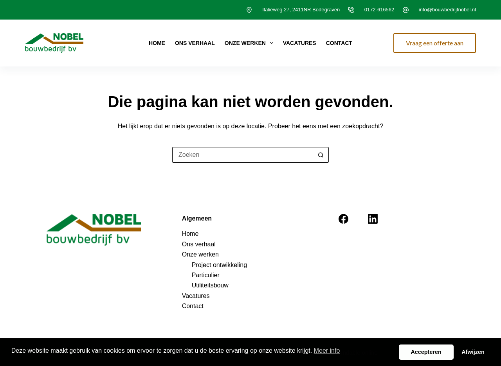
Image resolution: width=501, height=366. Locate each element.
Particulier (206, 275)
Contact (339, 43)
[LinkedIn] (373, 219)
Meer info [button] (327, 350)
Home (157, 43)
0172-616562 (379, 10)
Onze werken (250, 43)
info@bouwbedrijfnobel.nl (447, 10)
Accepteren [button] (426, 352)
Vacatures (299, 43)
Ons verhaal (195, 43)
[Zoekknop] (321, 155)
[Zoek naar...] (242, 155)
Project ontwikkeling (219, 265)
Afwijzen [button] (472, 352)
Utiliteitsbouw (210, 285)
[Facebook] (343, 219)
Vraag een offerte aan (434, 43)
